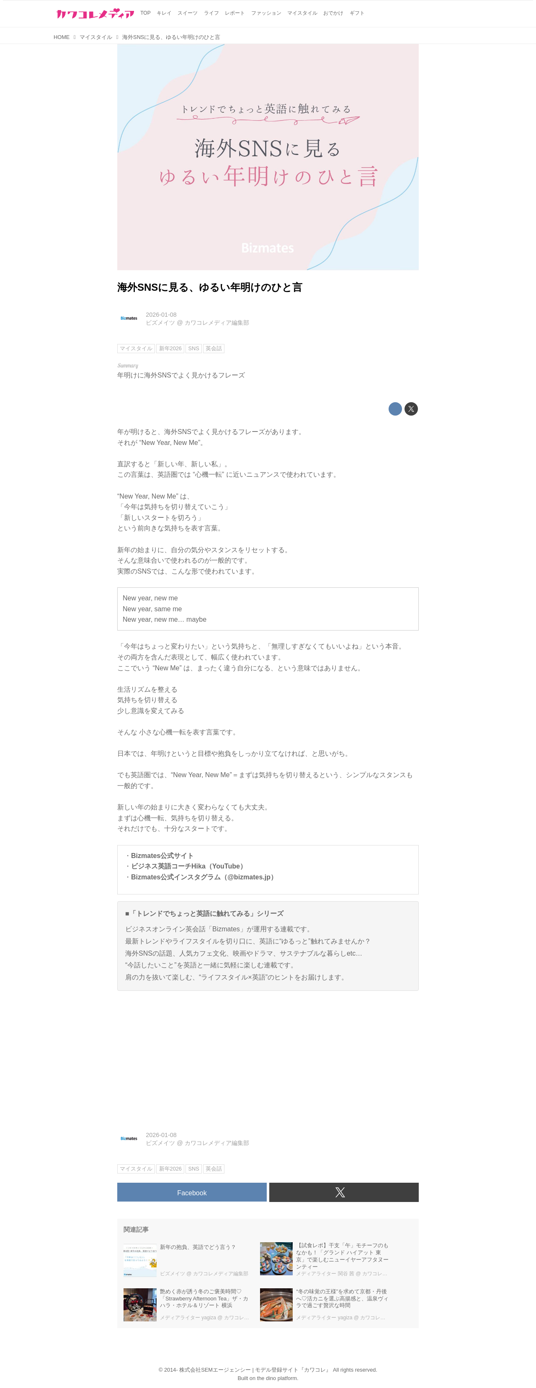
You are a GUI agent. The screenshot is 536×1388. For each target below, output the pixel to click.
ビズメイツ (160, 322)
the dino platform (277, 1378)
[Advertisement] (268, 1056)
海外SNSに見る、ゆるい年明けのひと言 (209, 287)
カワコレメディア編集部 (217, 322)
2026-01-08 (161, 314)
